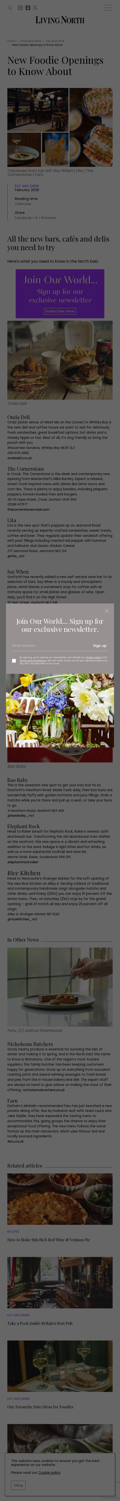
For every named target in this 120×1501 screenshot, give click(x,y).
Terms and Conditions (33, 660)
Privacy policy (94, 657)
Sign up (100, 645)
